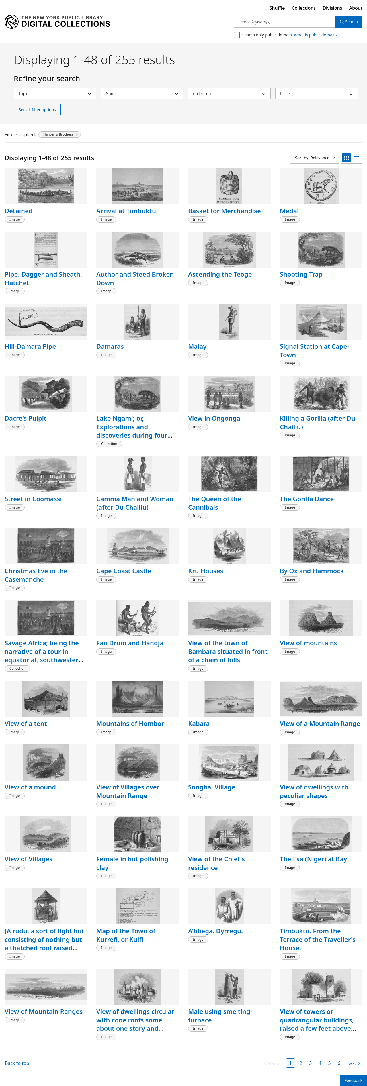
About (355, 8)
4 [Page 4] (320, 1063)
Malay (197, 346)
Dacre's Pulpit (25, 418)
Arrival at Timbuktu (126, 210)
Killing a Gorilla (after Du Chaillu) (317, 422)
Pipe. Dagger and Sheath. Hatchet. (43, 278)
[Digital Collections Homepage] (57, 22)
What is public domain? (315, 35)
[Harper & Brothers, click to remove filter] (59, 134)
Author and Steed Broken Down (135, 278)
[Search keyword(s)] (284, 22)
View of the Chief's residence (216, 863)
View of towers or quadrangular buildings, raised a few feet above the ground (317, 1024)
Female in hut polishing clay (132, 863)
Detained (19, 210)
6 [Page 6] (339, 1063)
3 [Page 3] (310, 1063)
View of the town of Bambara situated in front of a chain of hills (228, 651)
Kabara (199, 723)
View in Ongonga (214, 418)
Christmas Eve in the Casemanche (36, 574)
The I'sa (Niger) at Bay (313, 858)
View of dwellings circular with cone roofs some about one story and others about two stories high (135, 1028)
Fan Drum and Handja (129, 642)
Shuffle (277, 8)
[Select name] (142, 93)
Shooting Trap (301, 274)
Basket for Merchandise (224, 210)
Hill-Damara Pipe (30, 346)
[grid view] (346, 157)
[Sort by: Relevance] (314, 158)
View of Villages (28, 858)
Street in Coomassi (33, 498)
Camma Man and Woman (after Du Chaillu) (134, 502)
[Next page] (352, 1063)
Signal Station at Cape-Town (314, 350)
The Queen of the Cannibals (214, 502)
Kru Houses (205, 570)
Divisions (332, 8)
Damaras (110, 346)
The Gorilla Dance (307, 498)
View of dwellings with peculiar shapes (314, 791)
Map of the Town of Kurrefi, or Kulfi (125, 935)
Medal (289, 210)
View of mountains (308, 642)
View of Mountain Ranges (44, 1011)
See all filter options (37, 109)
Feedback (353, 1080)
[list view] (356, 157)
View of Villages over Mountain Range (127, 791)
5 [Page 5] (329, 1063)
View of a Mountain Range (320, 723)
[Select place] (316, 93)
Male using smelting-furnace (220, 1015)
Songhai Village (211, 787)
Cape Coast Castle (123, 570)
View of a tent (26, 723)
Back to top (19, 1063)
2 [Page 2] (301, 1063)
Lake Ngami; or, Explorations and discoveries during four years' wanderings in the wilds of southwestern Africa (134, 439)
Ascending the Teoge (220, 274)
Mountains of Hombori (131, 723)
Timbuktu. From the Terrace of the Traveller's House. (318, 939)
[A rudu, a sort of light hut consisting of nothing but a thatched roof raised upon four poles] (44, 943)
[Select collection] (229, 93)
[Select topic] (55, 93)
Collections (304, 8)
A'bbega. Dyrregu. (215, 930)
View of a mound (30, 787)
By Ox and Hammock (312, 570)
